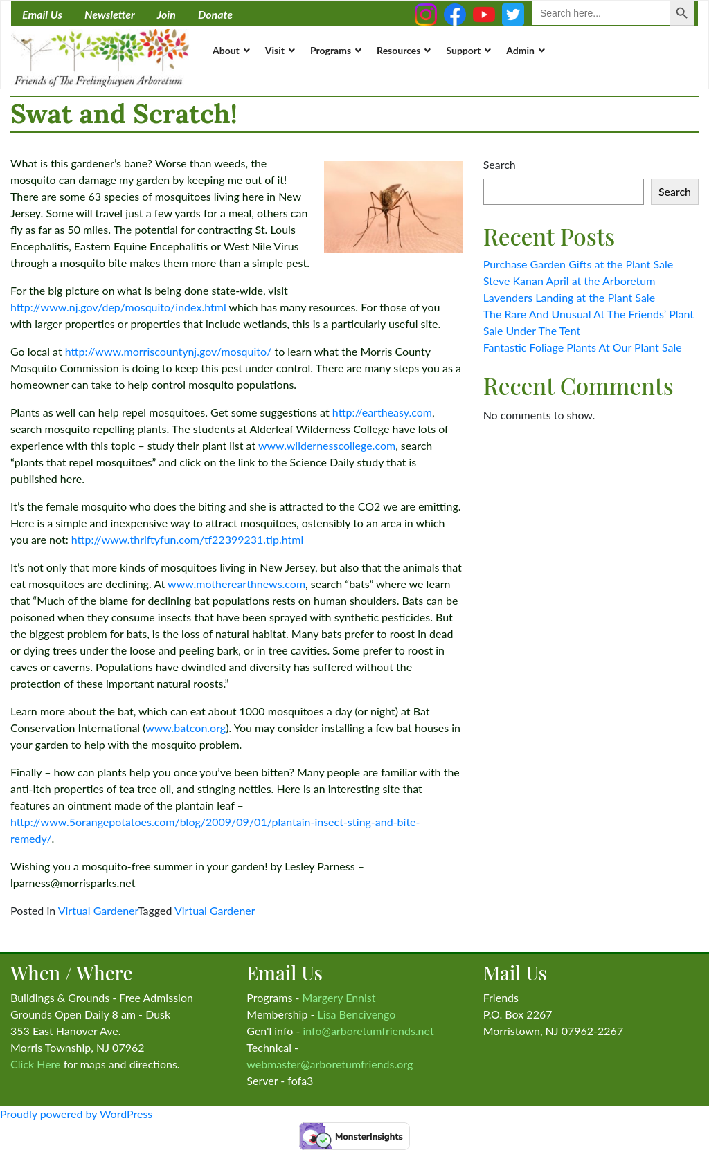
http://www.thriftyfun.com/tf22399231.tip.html (187, 539)
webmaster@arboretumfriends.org (329, 1063)
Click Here (35, 1063)
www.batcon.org (185, 727)
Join (166, 14)
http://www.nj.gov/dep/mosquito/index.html (118, 306)
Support (463, 50)
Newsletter (109, 14)
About (226, 50)
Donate (215, 14)
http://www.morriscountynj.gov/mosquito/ (168, 351)
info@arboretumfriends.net (368, 1030)
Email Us (42, 14)
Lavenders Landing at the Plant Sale (569, 297)
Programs (330, 50)
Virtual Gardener (98, 910)
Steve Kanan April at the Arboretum (569, 280)
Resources (398, 50)
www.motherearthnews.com (236, 583)
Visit (275, 50)
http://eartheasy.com (382, 412)
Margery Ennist (339, 997)
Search (499, 164)
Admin (520, 50)
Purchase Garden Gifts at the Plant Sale (578, 264)
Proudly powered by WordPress (76, 1113)
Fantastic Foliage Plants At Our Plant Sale (582, 347)
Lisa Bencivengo (357, 1014)
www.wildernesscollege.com (326, 445)
